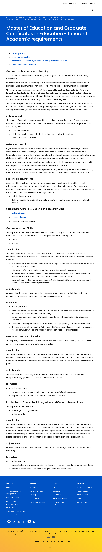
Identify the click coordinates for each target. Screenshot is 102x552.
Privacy (55, 487)
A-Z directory (34, 487)
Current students (18, 17)
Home (8, 17)
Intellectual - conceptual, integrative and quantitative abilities (39, 61)
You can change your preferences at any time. (50, 541)
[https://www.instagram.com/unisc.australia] (19, 521)
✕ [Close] (50, 547)
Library (84, 3)
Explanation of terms (37, 502)
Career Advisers (19, 217)
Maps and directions (84, 487)
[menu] (82, 10)
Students (63, 3)
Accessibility (34, 498)
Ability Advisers (18, 213)
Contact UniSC (82, 502)
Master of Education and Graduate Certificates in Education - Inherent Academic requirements (41, 19)
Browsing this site (36, 491)
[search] (93, 10)
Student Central (82, 491)
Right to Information (60, 498)
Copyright (56, 491)
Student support (32, 17)
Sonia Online (11, 501)
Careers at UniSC (83, 498)
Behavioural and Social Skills (24, 64)
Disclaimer (57, 495)
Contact (92, 3)
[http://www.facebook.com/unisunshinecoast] (9, 521)
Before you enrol (19, 53)
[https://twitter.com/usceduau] (14, 521)
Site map (33, 495)
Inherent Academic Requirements (52, 17)
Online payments (12, 497)
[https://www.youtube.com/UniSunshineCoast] (29, 521)
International (74, 3)
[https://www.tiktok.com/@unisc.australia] (34, 521)
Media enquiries (83, 495)
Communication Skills (21, 57)
